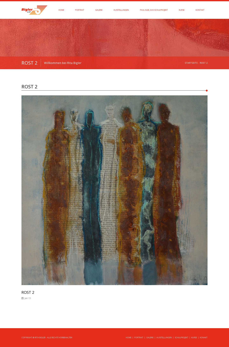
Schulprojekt (181, 337)
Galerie (98, 10)
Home (61, 10)
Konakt (204, 337)
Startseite (191, 62)
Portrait (79, 10)
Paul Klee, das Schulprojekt (154, 10)
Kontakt (200, 10)
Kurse (181, 10)
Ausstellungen (121, 10)
